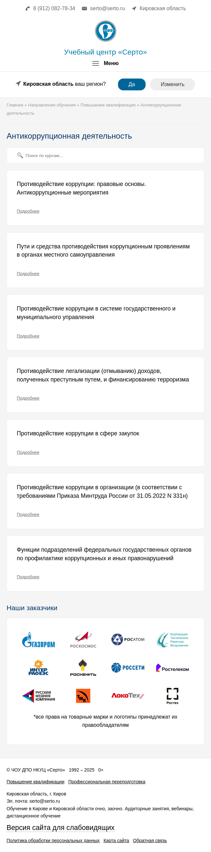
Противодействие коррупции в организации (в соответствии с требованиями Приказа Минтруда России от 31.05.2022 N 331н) (102, 491)
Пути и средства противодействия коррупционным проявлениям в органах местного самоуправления (103, 250)
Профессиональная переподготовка (107, 781)
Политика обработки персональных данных (53, 840)
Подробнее (28, 211)
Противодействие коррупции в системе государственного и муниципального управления (96, 312)
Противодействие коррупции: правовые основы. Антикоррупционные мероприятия (81, 188)
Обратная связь (150, 840)
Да (132, 84)
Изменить (172, 84)
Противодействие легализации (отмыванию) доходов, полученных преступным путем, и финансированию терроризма (103, 375)
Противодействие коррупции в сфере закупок (78, 433)
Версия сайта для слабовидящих (61, 828)
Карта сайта (116, 840)
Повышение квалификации (35, 781)
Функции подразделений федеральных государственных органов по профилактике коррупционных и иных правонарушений (104, 554)
